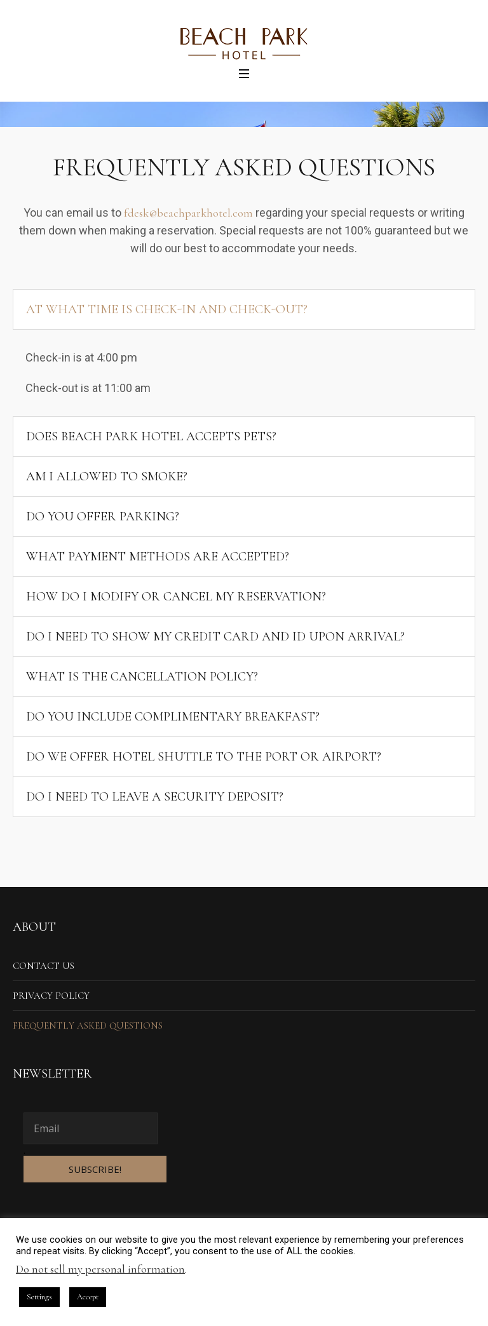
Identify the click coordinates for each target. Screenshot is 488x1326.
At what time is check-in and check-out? (167, 309)
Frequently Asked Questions (88, 1025)
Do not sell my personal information (100, 1269)
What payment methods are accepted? (157, 556)
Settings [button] (39, 1297)
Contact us (43, 965)
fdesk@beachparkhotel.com (188, 213)
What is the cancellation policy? (142, 676)
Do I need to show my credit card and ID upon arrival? (215, 636)
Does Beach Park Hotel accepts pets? (151, 436)
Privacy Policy (51, 995)
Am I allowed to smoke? (106, 476)
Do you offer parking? (102, 516)
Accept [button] (87, 1297)
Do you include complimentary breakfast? (173, 716)
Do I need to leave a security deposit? (154, 796)
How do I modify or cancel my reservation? (176, 596)
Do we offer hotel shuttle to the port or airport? (203, 756)
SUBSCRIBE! (95, 1169)
